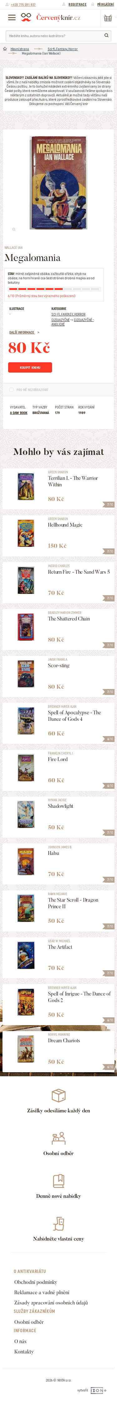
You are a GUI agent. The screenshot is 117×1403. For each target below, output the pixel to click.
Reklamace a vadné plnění (41, 1292)
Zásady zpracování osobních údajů (51, 1302)
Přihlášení (105, 4)
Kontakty (24, 1351)
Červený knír (50, 17)
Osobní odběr (29, 1322)
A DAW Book (18, 413)
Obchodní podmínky (35, 1282)
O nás (20, 1341)
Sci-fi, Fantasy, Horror (63, 49)
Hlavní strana (20, 49)
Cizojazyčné (60, 320)
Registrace (77, 4)
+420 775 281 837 (23, 4)
